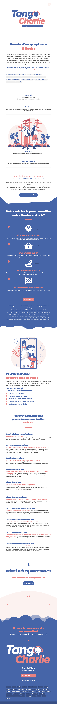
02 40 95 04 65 (29, 676)
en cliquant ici (28, 583)
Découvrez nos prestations (28, 195)
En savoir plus (28, 299)
